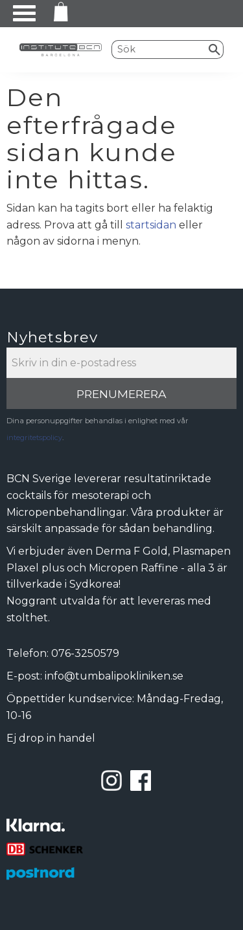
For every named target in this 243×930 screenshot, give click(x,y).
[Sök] (215, 49)
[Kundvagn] (58, 14)
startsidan (151, 225)
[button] (24, 13)
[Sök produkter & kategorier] (159, 49)
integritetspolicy (34, 437)
